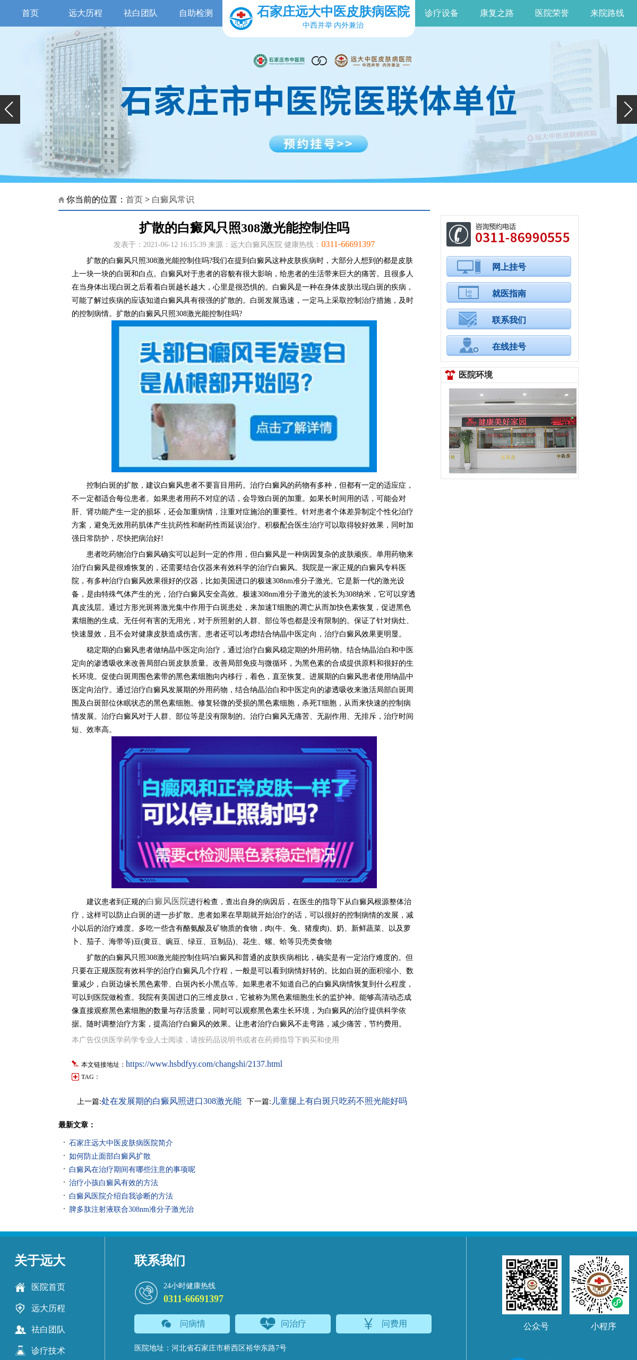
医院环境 (476, 374)
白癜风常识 (173, 199)
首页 (30, 13)
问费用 (384, 1324)
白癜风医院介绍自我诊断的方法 (121, 1196)
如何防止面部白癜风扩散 (110, 1156)
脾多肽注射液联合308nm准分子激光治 (131, 1209)
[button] (10, 109)
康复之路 (497, 13)
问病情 (182, 1324)
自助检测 (196, 13)
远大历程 (85, 13)
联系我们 (509, 320)
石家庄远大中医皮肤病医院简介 (121, 1143)
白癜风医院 (167, 901)
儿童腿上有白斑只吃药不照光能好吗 (339, 1101)
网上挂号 (509, 266)
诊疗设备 (442, 13)
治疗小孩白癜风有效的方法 (113, 1183)
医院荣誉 (552, 13)
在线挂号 (509, 346)
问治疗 (283, 1324)
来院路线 (607, 13)
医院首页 (39, 1287)
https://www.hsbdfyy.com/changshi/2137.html (204, 1063)
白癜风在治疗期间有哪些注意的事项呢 (132, 1170)
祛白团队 (141, 13)
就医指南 (509, 293)
